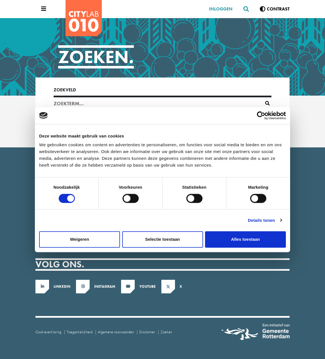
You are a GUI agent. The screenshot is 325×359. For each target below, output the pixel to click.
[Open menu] (42, 9)
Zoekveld (65, 90)
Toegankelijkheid (79, 331)
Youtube (147, 286)
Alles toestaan (245, 239)
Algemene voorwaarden (116, 331)
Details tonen (261, 220)
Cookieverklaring (48, 331)
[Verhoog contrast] (274, 9)
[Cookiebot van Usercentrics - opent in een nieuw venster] (261, 115)
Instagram (104, 286)
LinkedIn (62, 286)
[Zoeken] (244, 9)
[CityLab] (84, 18)
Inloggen (221, 9)
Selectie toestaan (162, 239)
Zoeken (166, 331)
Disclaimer (147, 331)
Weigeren (79, 239)
